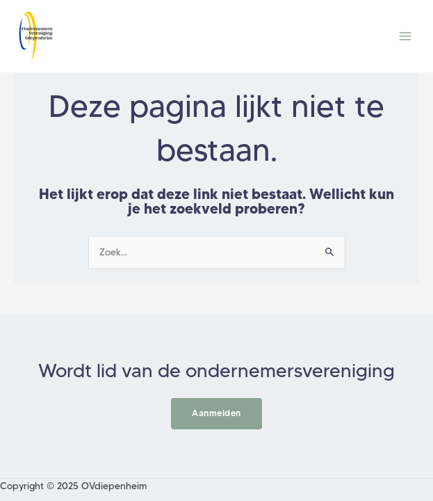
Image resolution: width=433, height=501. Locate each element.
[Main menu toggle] (405, 36)
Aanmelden (216, 413)
